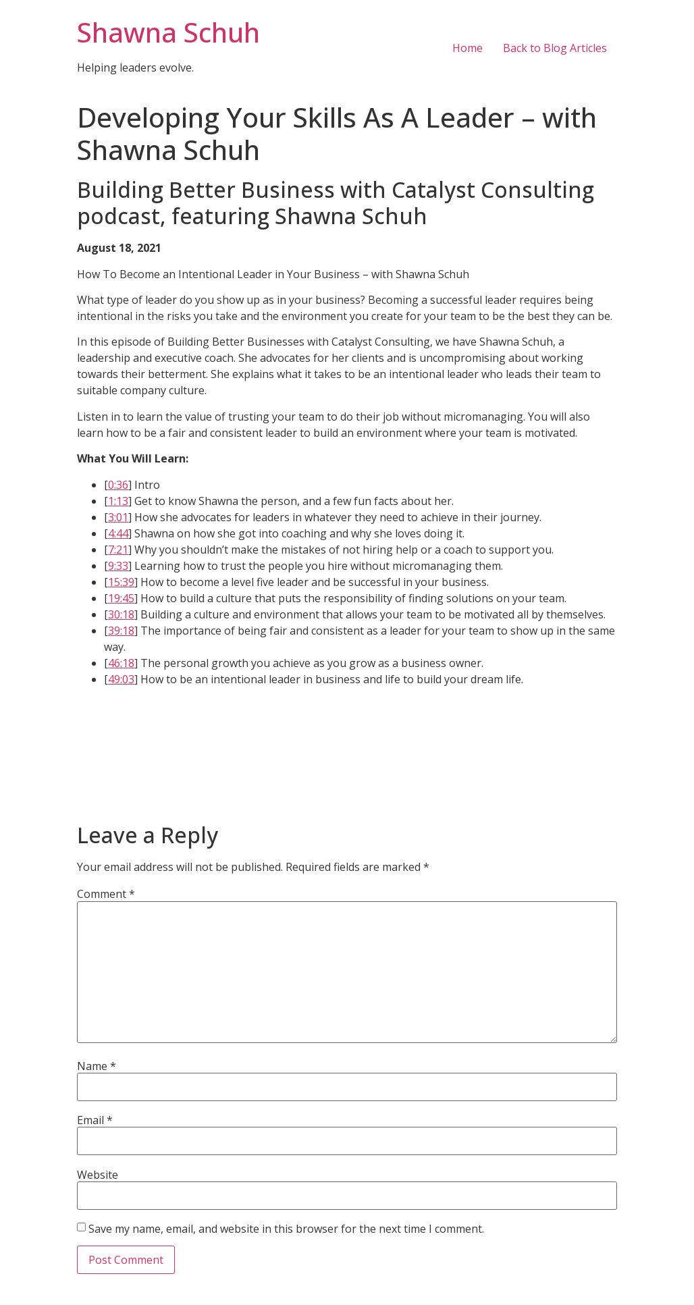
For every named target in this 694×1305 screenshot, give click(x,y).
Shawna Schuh (168, 32)
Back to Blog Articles (555, 48)
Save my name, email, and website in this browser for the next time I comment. (286, 1228)
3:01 (118, 517)
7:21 (118, 549)
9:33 (118, 565)
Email (95, 1120)
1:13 (118, 501)
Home (467, 48)
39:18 (121, 630)
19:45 (121, 598)
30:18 (121, 614)
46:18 (121, 663)
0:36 (118, 484)
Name (96, 1066)
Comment (106, 893)
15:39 (121, 582)
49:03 (121, 679)
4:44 (118, 533)
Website (97, 1174)
